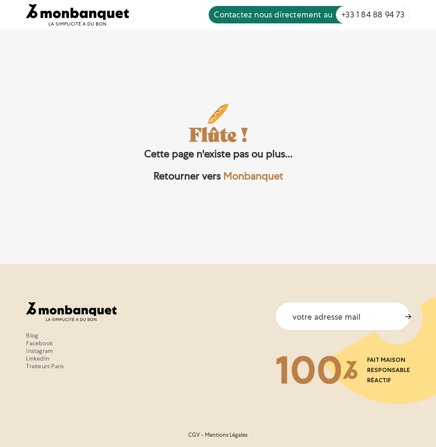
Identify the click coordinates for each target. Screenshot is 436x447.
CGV (194, 434)
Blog (32, 335)
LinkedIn (37, 358)
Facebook (39, 343)
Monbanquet (253, 176)
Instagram (39, 351)
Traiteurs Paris (45, 366)
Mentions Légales (226, 434)
